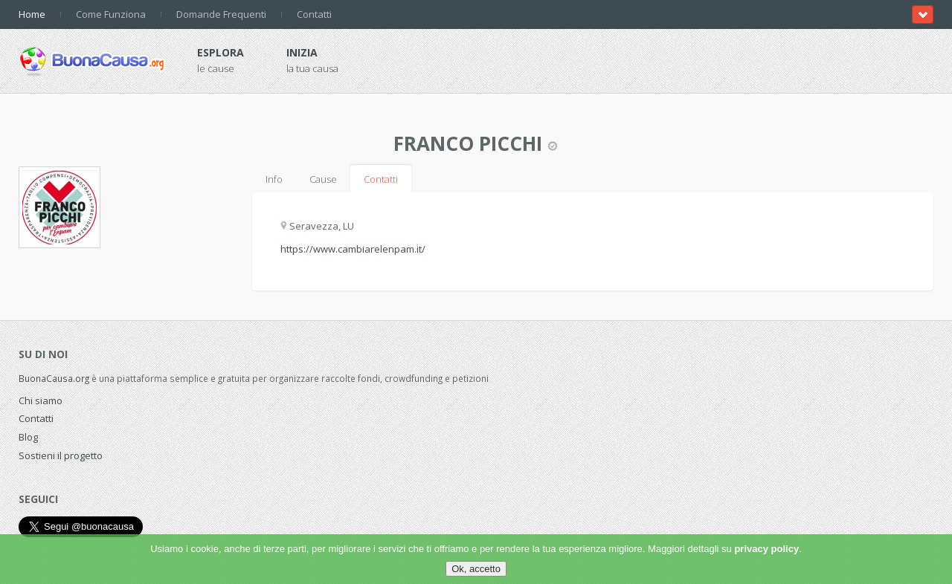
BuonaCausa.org (54, 378)
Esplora (220, 52)
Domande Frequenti (221, 14)
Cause (323, 179)
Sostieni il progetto (61, 455)
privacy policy (766, 548)
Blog (28, 437)
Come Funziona (111, 14)
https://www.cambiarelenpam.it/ (352, 249)
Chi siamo (40, 400)
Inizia (302, 52)
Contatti (314, 14)
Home (32, 14)
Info (274, 179)
